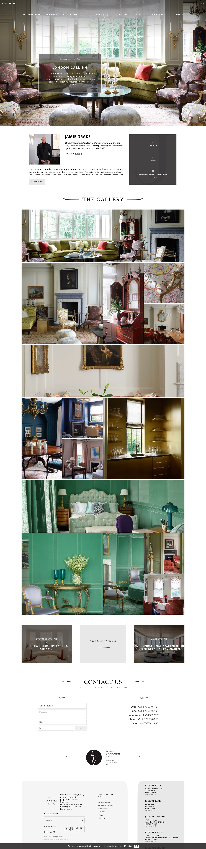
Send (81, 728)
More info (128, 846)
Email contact (151, 795)
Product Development (107, 805)
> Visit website (73, 154)
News (101, 815)
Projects (102, 812)
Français (48, 837)
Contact (102, 818)
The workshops (104, 802)
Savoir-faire (103, 809)
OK (136, 846)
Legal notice (58, 837)
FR (198, 3)
